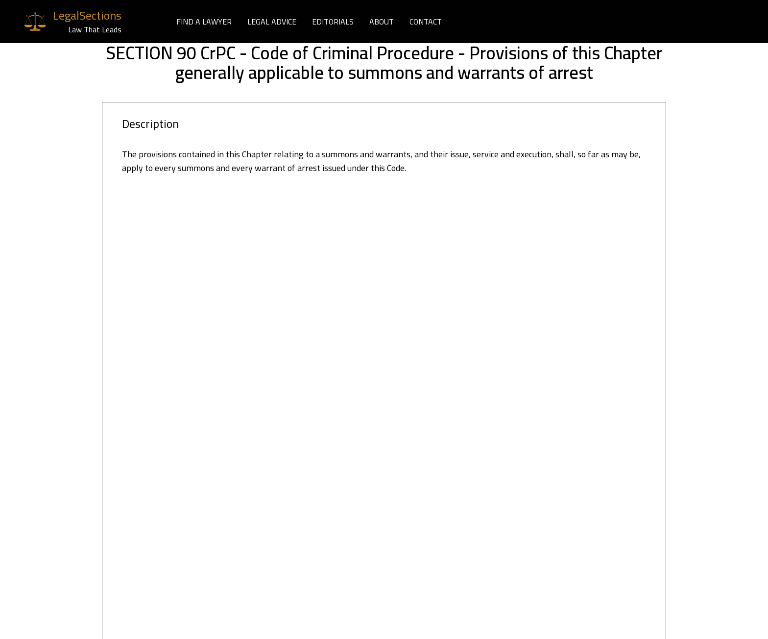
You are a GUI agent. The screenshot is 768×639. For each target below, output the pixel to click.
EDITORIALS (333, 21)
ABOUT (381, 21)
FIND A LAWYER (204, 21)
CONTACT (425, 21)
